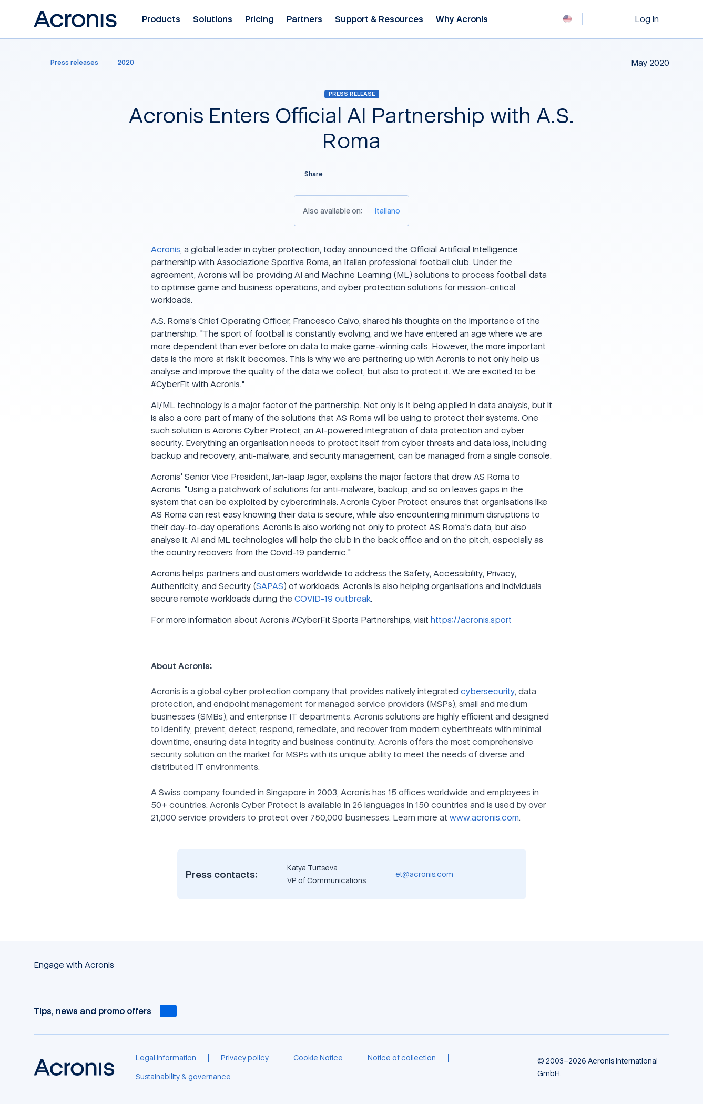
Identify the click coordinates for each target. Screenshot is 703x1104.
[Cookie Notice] (318, 1057)
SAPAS (269, 586)
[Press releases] (68, 62)
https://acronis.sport (471, 619)
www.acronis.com (484, 817)
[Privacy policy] (245, 1057)
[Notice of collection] (402, 1057)
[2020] (125, 62)
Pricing (259, 19)
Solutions (212, 19)
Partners (304, 19)
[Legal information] (166, 1057)
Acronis (165, 249)
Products (161, 19)
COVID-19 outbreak (332, 598)
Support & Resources (379, 19)
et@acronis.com (424, 874)
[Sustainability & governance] (183, 1076)
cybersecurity (488, 691)
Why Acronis (462, 19)
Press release (352, 93)
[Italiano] (387, 210)
